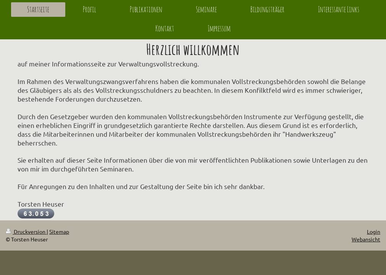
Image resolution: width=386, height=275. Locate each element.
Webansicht (366, 239)
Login (373, 231)
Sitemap (59, 231)
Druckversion (26, 231)
